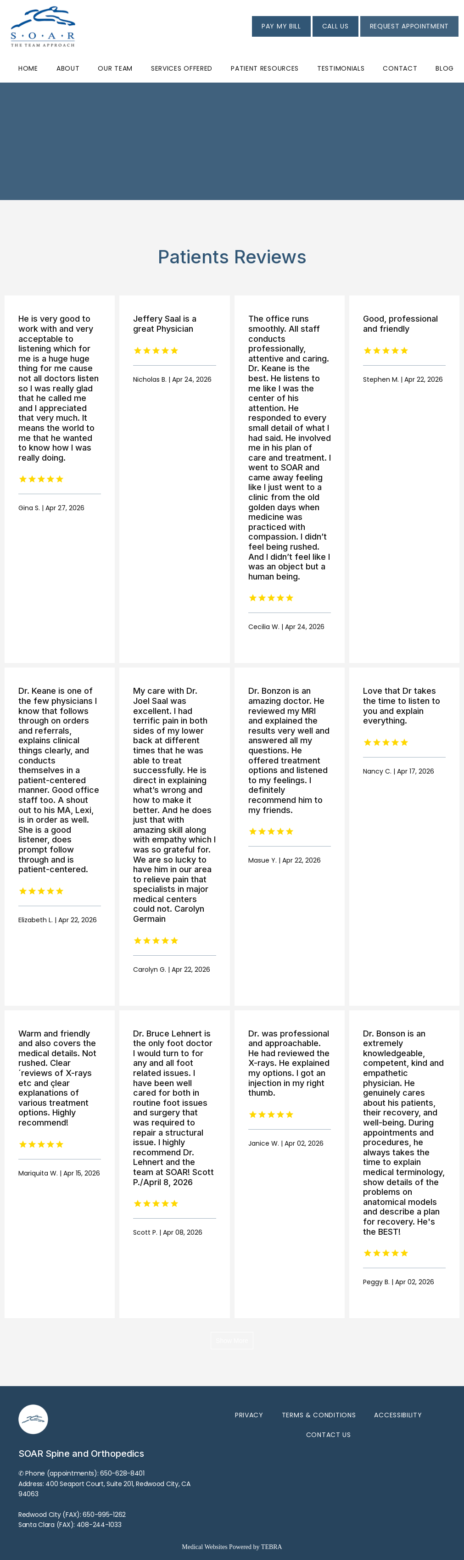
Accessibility (398, 1415)
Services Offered (181, 68)
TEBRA (271, 1546)
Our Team (115, 68)
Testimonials (340, 68)
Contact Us (328, 1434)
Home (28, 68)
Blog (445, 68)
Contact (400, 68)
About (68, 68)
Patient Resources (265, 68)
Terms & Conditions (319, 1415)
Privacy (249, 1415)
